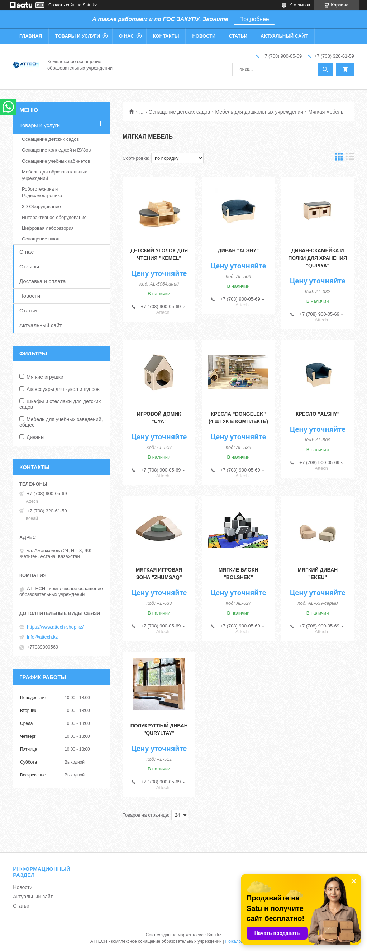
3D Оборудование (41, 206)
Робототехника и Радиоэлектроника (42, 192)
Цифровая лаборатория (48, 228)
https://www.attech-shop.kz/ (55, 627)
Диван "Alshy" (238, 250)
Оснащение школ (40, 239)
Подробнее (254, 19)
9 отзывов (300, 5)
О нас (126, 36)
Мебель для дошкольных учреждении (259, 112)
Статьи (238, 36)
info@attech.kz (42, 637)
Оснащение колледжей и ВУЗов (56, 150)
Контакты (166, 36)
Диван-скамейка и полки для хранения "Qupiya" (317, 258)
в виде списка (350, 158)
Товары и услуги (77, 36)
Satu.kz (214, 934)
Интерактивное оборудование (54, 217)
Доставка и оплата (42, 281)
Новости (203, 36)
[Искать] (325, 69)
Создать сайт (61, 5)
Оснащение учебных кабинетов (56, 161)
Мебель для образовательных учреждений (54, 175)
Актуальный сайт (284, 36)
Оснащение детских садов (179, 112)
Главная (30, 36)
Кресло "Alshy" (317, 414)
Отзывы (29, 266)
